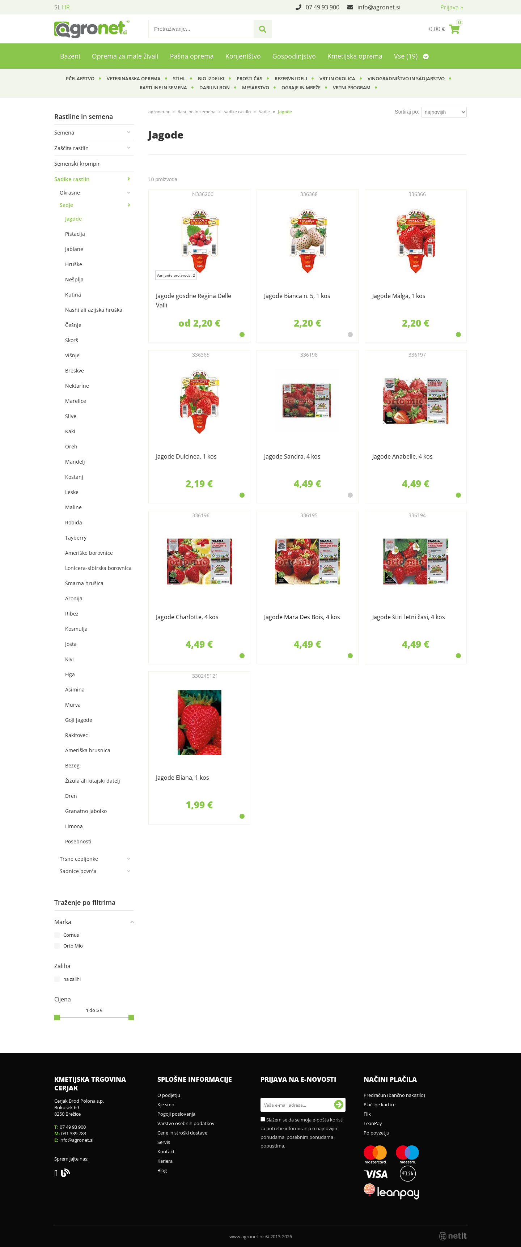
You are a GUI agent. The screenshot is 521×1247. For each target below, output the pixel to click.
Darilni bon (214, 87)
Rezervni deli (291, 78)
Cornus (71, 935)
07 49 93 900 (322, 7)
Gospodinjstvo (294, 56)
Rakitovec (76, 735)
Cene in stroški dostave (182, 1132)
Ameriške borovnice (89, 552)
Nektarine (77, 385)
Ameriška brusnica (87, 750)
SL (57, 7)
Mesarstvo (255, 87)
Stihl (179, 78)
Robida (73, 522)
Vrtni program (351, 87)
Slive (70, 416)
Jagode (73, 218)
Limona (74, 826)
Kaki (70, 431)
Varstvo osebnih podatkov (186, 1123)
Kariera (165, 1161)
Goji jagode (78, 719)
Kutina (73, 294)
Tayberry (75, 537)
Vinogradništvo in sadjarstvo (406, 78)
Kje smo (165, 1104)
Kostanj (74, 476)
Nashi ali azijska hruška (93, 309)
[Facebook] (57, 1174)
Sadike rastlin (72, 179)
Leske (72, 492)
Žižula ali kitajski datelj (92, 780)
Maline (73, 507)
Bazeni (70, 56)
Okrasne (70, 192)
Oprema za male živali (125, 56)
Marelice (75, 400)
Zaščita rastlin (71, 148)
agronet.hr (159, 111)
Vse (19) (411, 56)
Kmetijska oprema (354, 56)
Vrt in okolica (337, 78)
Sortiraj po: (407, 112)
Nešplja (74, 279)
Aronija (73, 598)
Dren (71, 795)
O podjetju (168, 1095)
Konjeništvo (243, 56)
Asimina (75, 689)
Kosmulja (76, 628)
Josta (71, 643)
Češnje (73, 325)
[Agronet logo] (92, 29)
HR (66, 7)
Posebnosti (78, 841)
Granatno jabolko (86, 811)
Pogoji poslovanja (176, 1114)
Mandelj (75, 461)
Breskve (74, 370)
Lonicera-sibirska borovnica (98, 568)
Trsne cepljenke (79, 858)
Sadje (66, 204)
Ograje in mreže (301, 87)
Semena (64, 132)
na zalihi (72, 979)
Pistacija (75, 233)
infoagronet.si (379, 7)
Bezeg (72, 765)
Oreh (71, 446)
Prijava (451, 7)
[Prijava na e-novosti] (339, 1105)
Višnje (72, 355)
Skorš (71, 340)
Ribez (72, 613)
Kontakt (166, 1151)
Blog (162, 1170)
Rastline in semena (163, 87)
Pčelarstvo (80, 78)
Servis (163, 1142)
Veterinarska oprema (134, 78)
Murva (73, 704)
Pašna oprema (192, 56)
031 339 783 (73, 1133)
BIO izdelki (211, 78)
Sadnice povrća (78, 871)
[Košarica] (444, 29)
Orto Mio (73, 945)
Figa (70, 674)
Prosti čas (249, 78)
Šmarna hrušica (84, 583)
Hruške (73, 264)
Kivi (69, 659)
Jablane (74, 249)
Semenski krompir (77, 163)
